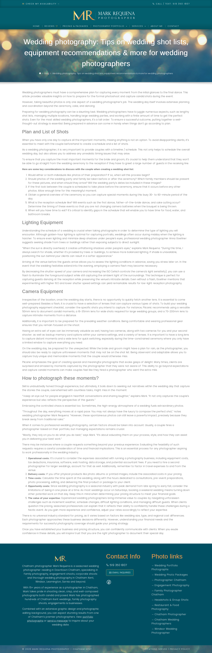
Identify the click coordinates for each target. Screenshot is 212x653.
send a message (57, 620)
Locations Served (155, 649)
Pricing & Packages (75, 26)
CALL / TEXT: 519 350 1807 (173, 3)
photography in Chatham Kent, (75, 577)
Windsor (40, 581)
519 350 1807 (116, 565)
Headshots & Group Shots (172, 599)
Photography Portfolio (110, 26)
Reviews (51, 26)
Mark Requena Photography (50, 649)
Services (139, 26)
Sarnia (66, 581)
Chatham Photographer (170, 614)
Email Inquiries (119, 572)
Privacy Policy (180, 649)
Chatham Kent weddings (55, 599)
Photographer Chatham (170, 580)
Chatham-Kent (82, 649)
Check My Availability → (41, 3)
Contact (173, 26)
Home (36, 26)
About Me (157, 26)
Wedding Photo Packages (171, 574)
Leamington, (53, 581)
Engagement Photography (172, 585)
